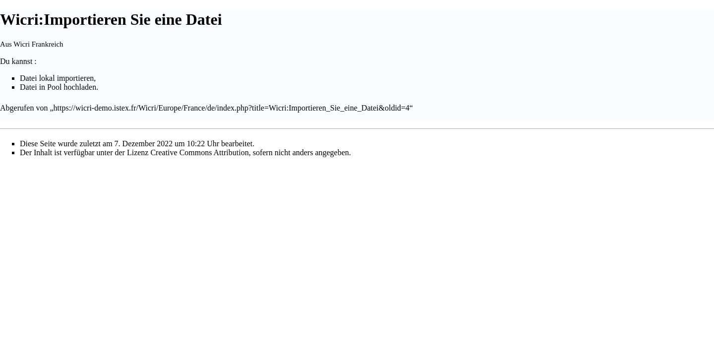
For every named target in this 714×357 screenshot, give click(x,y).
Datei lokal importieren (57, 78)
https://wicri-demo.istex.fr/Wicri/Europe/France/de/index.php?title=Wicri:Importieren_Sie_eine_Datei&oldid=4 (232, 108)
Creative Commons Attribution (199, 152)
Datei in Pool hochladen (58, 87)
